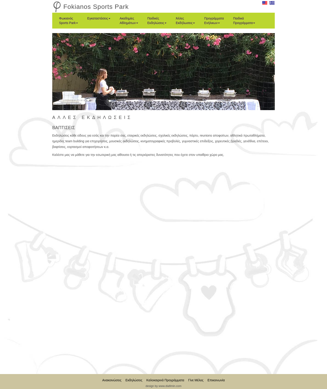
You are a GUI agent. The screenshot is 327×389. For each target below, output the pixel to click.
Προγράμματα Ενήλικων (214, 21)
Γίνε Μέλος (195, 380)
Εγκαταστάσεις (98, 18)
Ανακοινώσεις (111, 380)
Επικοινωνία (216, 380)
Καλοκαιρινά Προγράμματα (165, 380)
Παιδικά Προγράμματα (244, 21)
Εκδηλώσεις (134, 380)
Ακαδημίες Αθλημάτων (129, 21)
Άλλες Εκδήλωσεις (185, 21)
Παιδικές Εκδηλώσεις (156, 21)
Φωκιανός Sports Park (68, 21)
